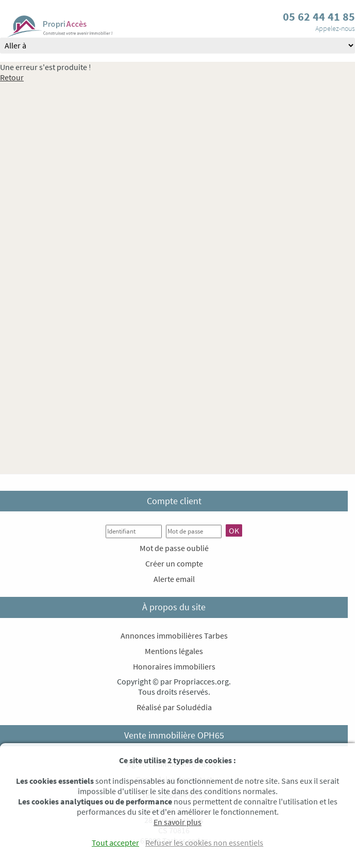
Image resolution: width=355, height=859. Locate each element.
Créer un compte (174, 563)
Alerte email (174, 579)
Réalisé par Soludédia (174, 707)
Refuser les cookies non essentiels (204, 842)
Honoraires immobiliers (174, 666)
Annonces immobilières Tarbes (174, 635)
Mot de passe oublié (174, 548)
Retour (12, 77)
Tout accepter (115, 842)
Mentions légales (174, 651)
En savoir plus (177, 822)
